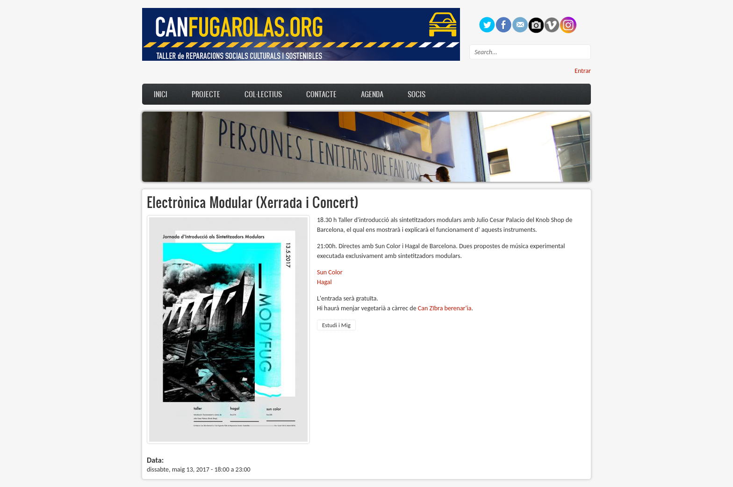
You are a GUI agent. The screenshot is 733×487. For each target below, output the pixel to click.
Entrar (583, 71)
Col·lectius (263, 94)
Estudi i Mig (336, 325)
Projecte (206, 94)
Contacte (321, 94)
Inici (160, 94)
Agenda (372, 94)
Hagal (324, 282)
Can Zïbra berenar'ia (445, 308)
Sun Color (330, 272)
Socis (416, 94)
